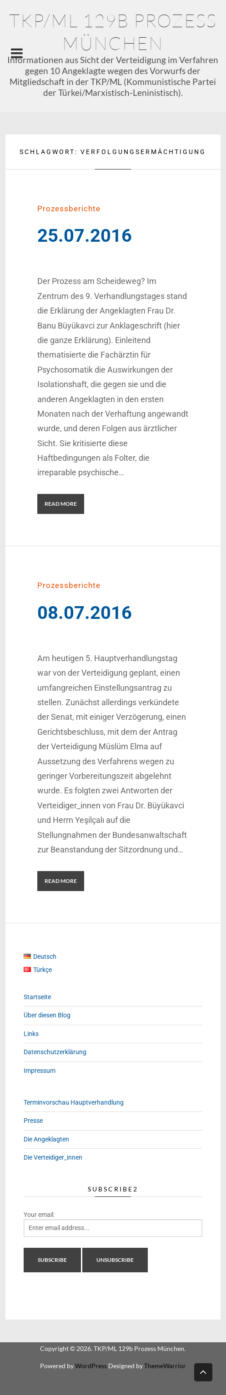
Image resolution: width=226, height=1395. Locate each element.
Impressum (39, 1070)
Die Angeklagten (46, 1139)
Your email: (39, 1214)
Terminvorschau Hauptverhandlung (74, 1102)
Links (31, 1033)
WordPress (91, 1366)
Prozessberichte (68, 208)
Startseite (37, 997)
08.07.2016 (84, 612)
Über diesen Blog (47, 1015)
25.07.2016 (84, 235)
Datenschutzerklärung (55, 1052)
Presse (33, 1120)
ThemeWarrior (165, 1366)
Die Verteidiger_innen (53, 1157)
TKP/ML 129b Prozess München (113, 31)
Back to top (203, 1371)
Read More (61, 503)
